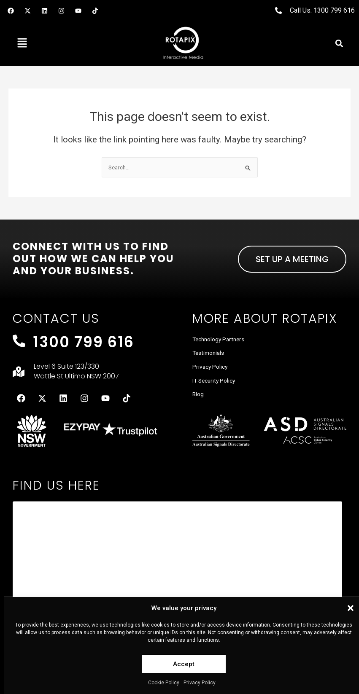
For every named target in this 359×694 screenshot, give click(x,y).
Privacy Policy (200, 683)
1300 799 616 (83, 342)
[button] (350, 608)
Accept (183, 664)
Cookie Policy (163, 683)
